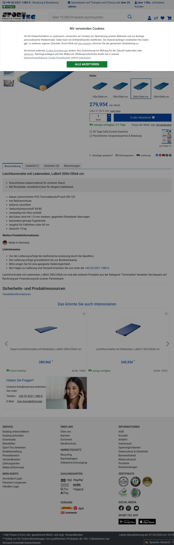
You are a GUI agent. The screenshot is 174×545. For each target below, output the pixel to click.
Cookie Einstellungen (57, 50)
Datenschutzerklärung (35, 57)
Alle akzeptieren (87, 64)
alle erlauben (84, 43)
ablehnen (29, 54)
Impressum (85, 57)
